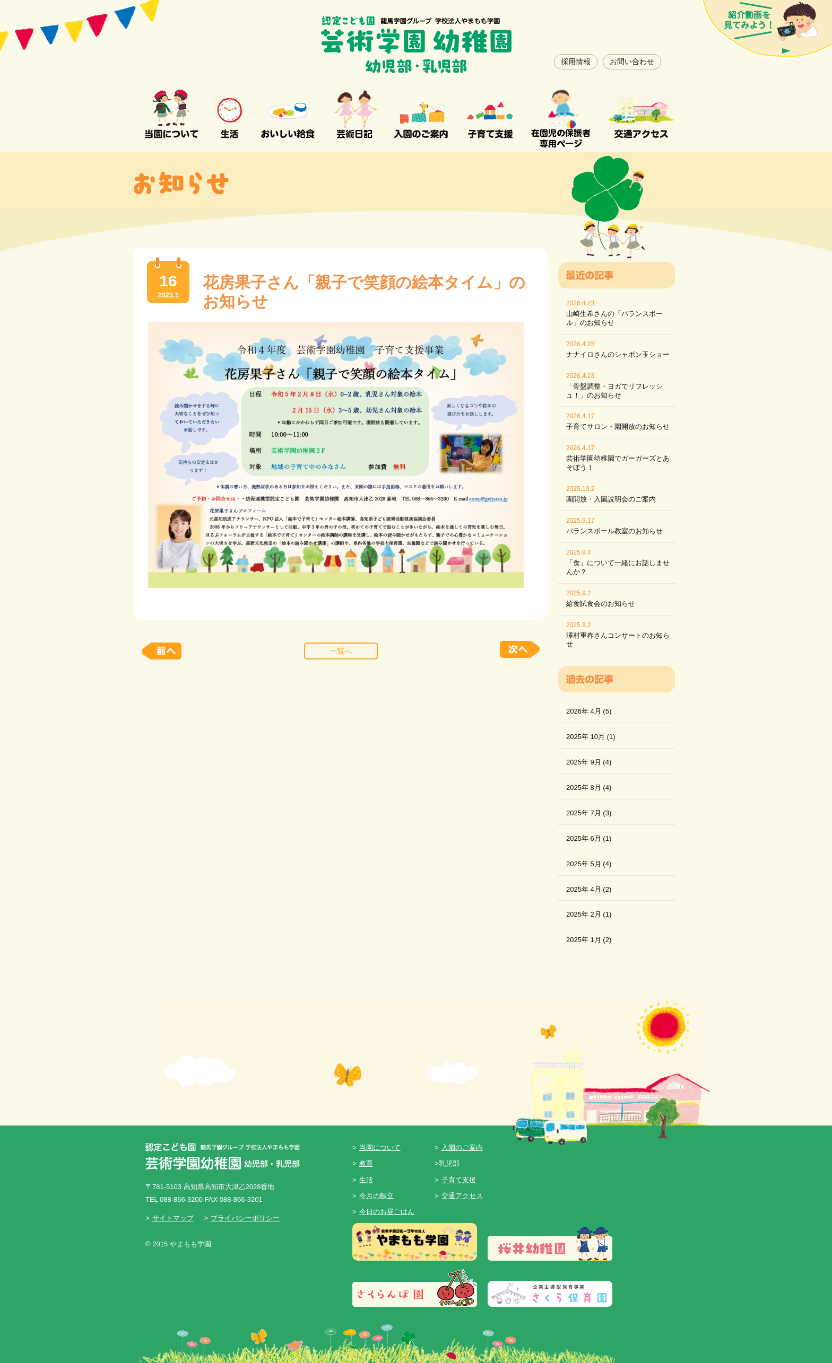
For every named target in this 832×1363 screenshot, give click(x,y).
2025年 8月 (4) (588, 788)
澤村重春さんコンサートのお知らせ (618, 639)
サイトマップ (173, 1218)
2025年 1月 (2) (588, 940)
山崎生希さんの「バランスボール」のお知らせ (614, 318)
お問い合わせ (632, 61)
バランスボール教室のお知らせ (614, 531)
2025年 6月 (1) (588, 838)
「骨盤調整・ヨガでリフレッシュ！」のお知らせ (614, 390)
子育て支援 (458, 1180)
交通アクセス (462, 1196)
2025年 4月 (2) (588, 889)
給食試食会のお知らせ (600, 604)
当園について (380, 1147)
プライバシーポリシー (245, 1218)
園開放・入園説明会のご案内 (611, 499)
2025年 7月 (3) (588, 813)
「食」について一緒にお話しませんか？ (618, 567)
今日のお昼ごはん (386, 1212)
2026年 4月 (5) (588, 711)
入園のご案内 (462, 1147)
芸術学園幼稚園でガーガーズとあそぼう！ (618, 462)
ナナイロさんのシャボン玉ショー (618, 354)
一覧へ (341, 651)
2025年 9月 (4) (588, 762)
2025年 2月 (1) (588, 914)
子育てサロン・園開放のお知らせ (618, 426)
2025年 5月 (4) (588, 864)
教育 (366, 1163)
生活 (366, 1180)
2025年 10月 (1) (591, 737)
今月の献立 (376, 1196)
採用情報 (576, 61)
